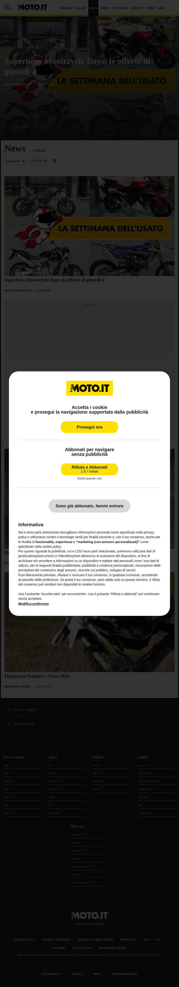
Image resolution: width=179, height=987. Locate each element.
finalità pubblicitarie (66, 565)
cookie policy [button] (51, 546)
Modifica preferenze (33, 604)
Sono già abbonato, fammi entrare (89, 506)
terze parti (90, 551)
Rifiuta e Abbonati (89, 469)
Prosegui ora (89, 427)
